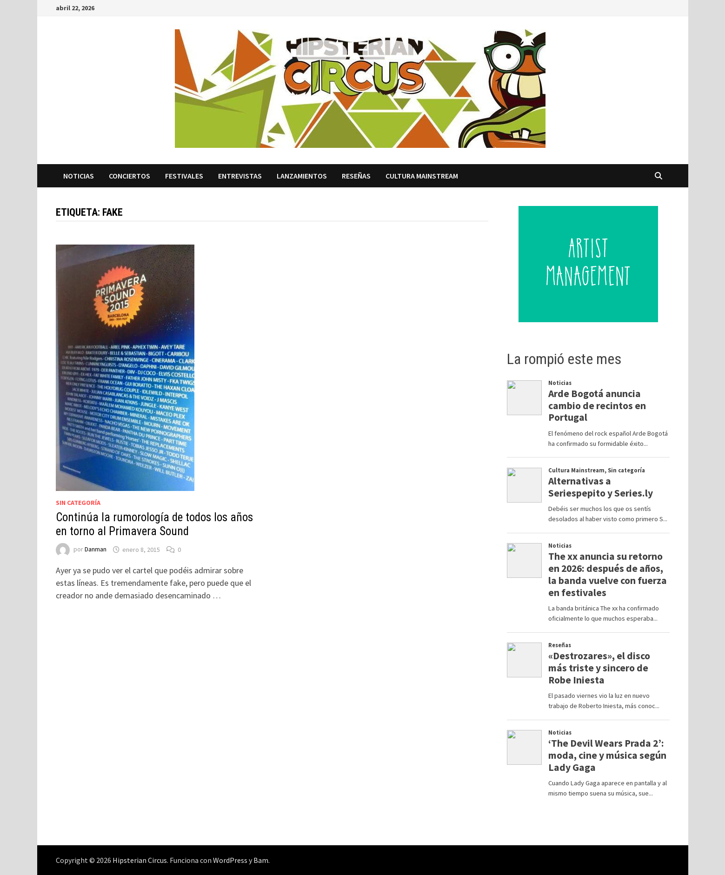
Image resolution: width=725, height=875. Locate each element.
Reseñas (356, 175)
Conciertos (129, 175)
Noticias (78, 175)
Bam (260, 860)
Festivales (184, 175)
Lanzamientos (302, 175)
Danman (95, 549)
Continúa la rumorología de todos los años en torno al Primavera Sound (154, 524)
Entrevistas (240, 175)
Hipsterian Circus (140, 860)
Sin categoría (78, 502)
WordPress (230, 860)
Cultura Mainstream (422, 175)
